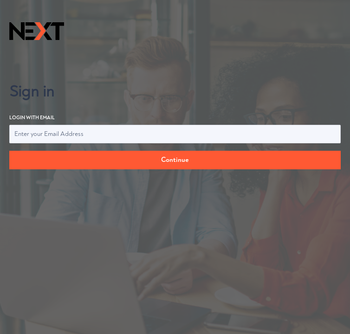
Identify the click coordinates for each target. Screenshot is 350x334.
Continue (175, 159)
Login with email (175, 129)
